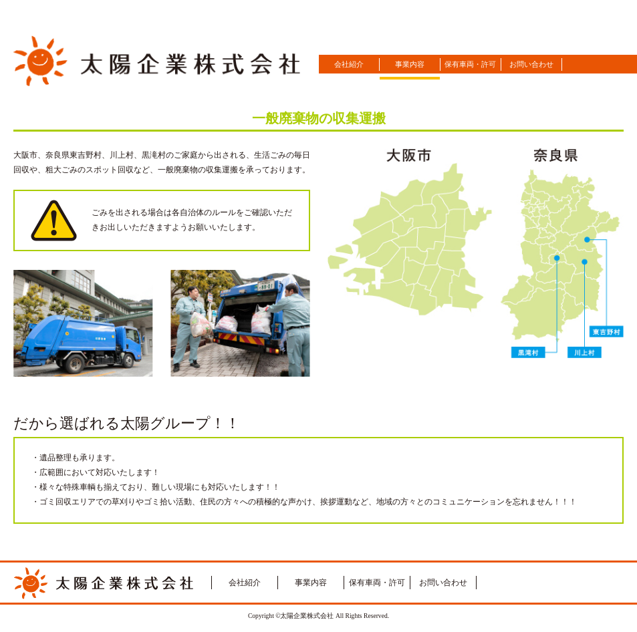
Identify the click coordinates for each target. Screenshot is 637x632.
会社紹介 (349, 64)
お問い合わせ (531, 64)
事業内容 (409, 64)
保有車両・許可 (470, 64)
